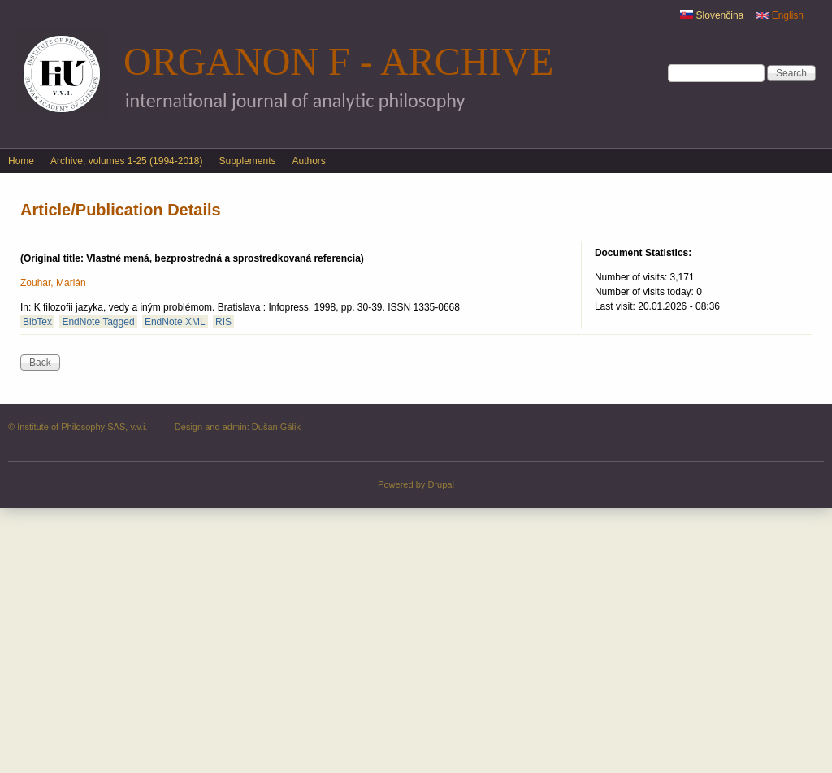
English (780, 15)
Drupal (440, 484)
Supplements (247, 161)
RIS (223, 322)
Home (21, 161)
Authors (309, 161)
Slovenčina (711, 15)
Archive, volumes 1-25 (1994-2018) (126, 161)
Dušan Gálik (276, 427)
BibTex (37, 322)
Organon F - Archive (338, 61)
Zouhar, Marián (53, 283)
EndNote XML (175, 322)
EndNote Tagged (98, 322)
